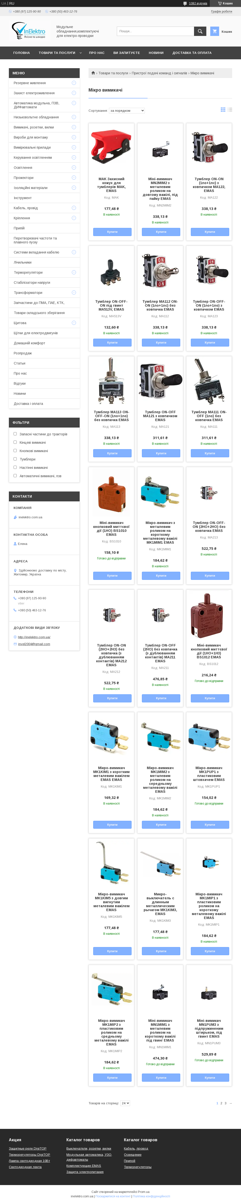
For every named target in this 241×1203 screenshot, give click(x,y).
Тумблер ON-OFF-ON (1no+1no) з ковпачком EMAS (209, 305)
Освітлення (23, 168)
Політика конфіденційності (151, 1196)
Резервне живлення (30, 83)
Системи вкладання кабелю (36, 252)
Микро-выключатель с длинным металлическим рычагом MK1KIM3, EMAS (160, 904)
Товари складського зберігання (39, 313)
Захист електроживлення (34, 93)
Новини (156, 53)
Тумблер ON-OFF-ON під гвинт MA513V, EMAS (111, 305)
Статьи (19, 363)
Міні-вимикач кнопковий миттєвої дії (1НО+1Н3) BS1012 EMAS (209, 651)
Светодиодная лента (25, 1167)
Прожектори (23, 178)
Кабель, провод (136, 1148)
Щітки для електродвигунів (36, 333)
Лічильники (22, 262)
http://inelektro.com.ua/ (34, 637)
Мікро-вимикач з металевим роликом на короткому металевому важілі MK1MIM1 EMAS (160, 532)
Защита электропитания (85, 1172)
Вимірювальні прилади (32, 147)
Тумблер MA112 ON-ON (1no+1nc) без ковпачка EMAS (160, 305)
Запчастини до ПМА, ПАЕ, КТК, (39, 303)
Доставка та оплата (191, 53)
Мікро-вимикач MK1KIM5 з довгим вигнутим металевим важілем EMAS (111, 902)
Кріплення (22, 218)
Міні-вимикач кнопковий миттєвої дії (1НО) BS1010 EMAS (111, 529)
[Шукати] (200, 31)
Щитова (20, 323)
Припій (19, 228)
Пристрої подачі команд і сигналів (159, 73)
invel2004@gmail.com (34, 644)
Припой (129, 1161)
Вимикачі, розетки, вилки (34, 127)
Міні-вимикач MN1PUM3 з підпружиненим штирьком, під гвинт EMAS (209, 1028)
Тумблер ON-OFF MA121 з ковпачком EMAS (160, 416)
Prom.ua (144, 1192)
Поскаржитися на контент (113, 1196)
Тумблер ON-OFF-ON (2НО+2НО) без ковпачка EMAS (209, 527)
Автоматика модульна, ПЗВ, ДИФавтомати (36, 105)
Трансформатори (28, 293)
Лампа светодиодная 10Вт (29, 1161)
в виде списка (230, 110)
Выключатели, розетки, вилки (88, 1148)
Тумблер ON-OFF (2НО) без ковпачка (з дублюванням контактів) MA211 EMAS (160, 653)
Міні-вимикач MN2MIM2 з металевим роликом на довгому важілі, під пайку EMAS (160, 189)
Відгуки (20, 383)
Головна (21, 53)
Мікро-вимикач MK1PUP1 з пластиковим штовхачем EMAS (209, 774)
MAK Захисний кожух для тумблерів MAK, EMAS (111, 185)
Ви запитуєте (126, 53)
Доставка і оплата (28, 404)
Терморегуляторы (137, 1167)
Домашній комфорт (29, 343)
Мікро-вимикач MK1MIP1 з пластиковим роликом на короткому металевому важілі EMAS (209, 906)
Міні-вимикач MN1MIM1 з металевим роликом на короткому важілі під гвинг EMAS (160, 1030)
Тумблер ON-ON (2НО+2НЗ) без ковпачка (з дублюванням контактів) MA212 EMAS (111, 655)
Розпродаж (23, 353)
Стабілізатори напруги (32, 283)
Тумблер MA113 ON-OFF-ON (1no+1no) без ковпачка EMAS (111, 416)
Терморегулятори (28, 272)
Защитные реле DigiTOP (27, 1148)
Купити (112, 232)
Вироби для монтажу (31, 137)
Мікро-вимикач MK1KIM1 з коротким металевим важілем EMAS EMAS (111, 774)
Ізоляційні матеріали (30, 188)
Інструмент (23, 198)
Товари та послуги (57, 53)
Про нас (97, 53)
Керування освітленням (33, 157)
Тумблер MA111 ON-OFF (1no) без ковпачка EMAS (209, 416)
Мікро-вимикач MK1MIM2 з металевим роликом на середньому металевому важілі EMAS (160, 779)
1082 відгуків (198, 3)
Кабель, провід (26, 208)
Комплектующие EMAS (83, 1166)
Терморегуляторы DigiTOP (29, 1154)
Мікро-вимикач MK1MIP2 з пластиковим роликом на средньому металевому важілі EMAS (111, 1032)
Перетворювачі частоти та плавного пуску (35, 240)
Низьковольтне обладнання (36, 117)
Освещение (132, 1154)
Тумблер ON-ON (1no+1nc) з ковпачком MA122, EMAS (209, 185)
